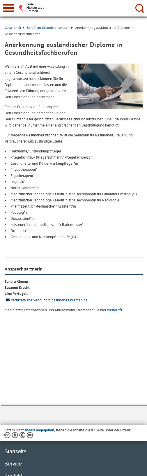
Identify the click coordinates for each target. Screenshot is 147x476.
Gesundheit (14, 27)
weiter (112, 310)
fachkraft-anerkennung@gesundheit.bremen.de (46, 300)
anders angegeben (39, 430)
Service (13, 464)
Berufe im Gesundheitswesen (50, 27)
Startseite (15, 451)
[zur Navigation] (8, 8)
